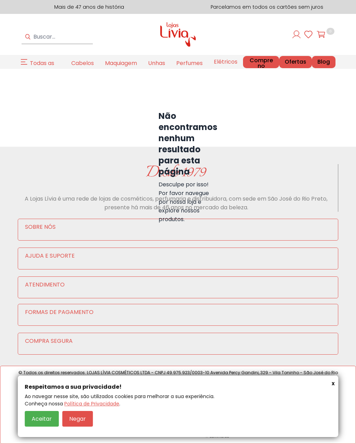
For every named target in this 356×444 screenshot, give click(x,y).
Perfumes (189, 63)
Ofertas (295, 62)
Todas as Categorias (45, 67)
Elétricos (225, 62)
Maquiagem (121, 63)
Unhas (156, 63)
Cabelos (82, 63)
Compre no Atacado (261, 65)
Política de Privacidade (91, 403)
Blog (323, 62)
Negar (77, 419)
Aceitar (42, 419)
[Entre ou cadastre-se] (296, 34)
